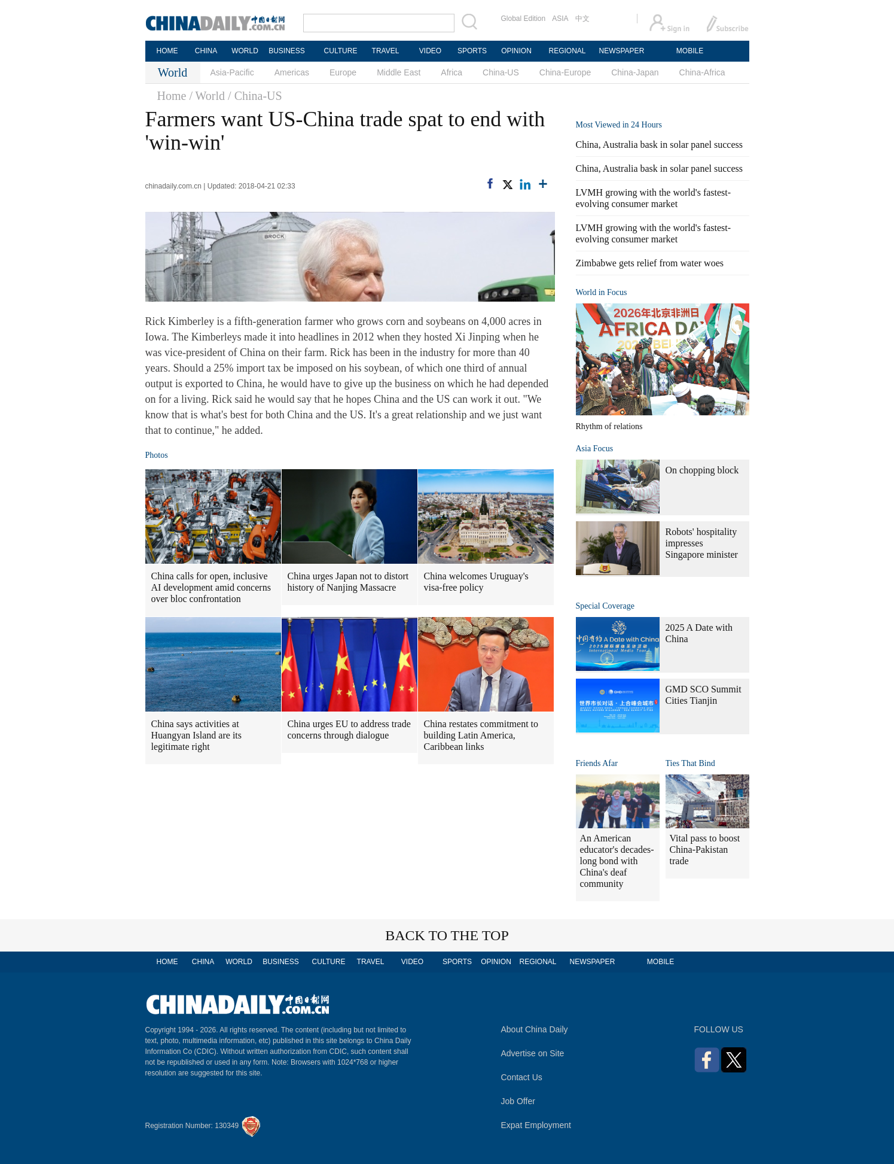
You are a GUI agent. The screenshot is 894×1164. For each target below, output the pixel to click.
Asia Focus (595, 448)
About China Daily (534, 1029)
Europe (342, 72)
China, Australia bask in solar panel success (659, 144)
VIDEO (430, 51)
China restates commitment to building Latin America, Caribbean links (481, 735)
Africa (451, 72)
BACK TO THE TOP (447, 935)
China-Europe (565, 72)
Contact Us (521, 1077)
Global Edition (523, 18)
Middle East (398, 72)
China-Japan (634, 72)
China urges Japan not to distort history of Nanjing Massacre (348, 581)
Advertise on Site (533, 1053)
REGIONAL (566, 51)
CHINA (206, 51)
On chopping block (702, 470)
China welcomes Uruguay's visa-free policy (476, 581)
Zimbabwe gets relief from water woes (650, 263)
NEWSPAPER (621, 51)
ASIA (560, 18)
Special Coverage (605, 605)
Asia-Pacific (232, 72)
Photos (156, 455)
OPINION (516, 51)
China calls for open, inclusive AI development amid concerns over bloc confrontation (211, 587)
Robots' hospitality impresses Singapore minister (702, 543)
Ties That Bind (690, 763)
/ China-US (255, 95)
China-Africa (702, 72)
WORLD (244, 51)
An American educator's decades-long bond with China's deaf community (617, 861)
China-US (501, 72)
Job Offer (518, 1101)
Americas (291, 72)
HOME (167, 51)
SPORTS (472, 51)
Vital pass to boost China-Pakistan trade (705, 849)
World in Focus (601, 292)
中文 (582, 18)
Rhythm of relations (609, 426)
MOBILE (689, 51)
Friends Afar (597, 763)
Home (172, 95)
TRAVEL (385, 51)
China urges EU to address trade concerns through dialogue (349, 729)
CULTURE (341, 51)
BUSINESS (286, 51)
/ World (207, 95)
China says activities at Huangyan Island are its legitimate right (196, 735)
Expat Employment (536, 1125)
